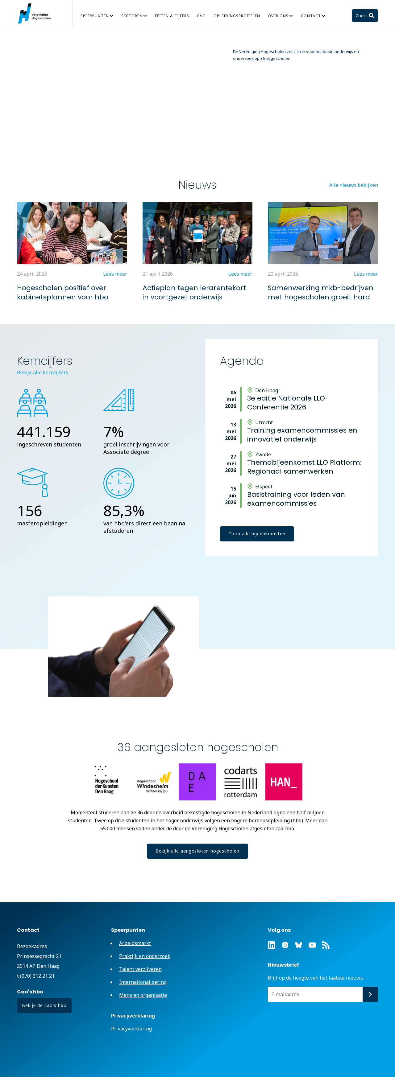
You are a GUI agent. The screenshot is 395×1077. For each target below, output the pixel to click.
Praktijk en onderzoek (144, 956)
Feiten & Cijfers (172, 15)
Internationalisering (143, 982)
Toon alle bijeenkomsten (257, 533)
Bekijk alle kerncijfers (42, 372)
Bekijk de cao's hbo (44, 1005)
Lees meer (193, 147)
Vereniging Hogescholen (37, 13)
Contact (311, 15)
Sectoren (132, 15)
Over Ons (278, 15)
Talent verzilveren (140, 969)
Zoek (361, 15)
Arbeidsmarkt (135, 943)
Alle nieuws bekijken (353, 185)
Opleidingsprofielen (237, 15)
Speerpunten (95, 15)
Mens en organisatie (143, 995)
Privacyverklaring (131, 1028)
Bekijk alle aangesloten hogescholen (197, 851)
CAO (201, 15)
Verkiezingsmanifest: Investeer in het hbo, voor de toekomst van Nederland (260, 117)
